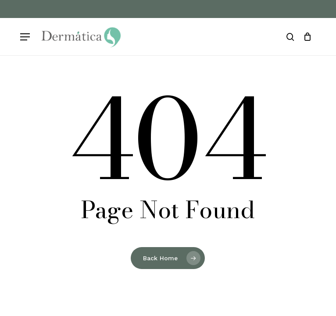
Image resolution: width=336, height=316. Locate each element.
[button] (25, 37)
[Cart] (307, 37)
